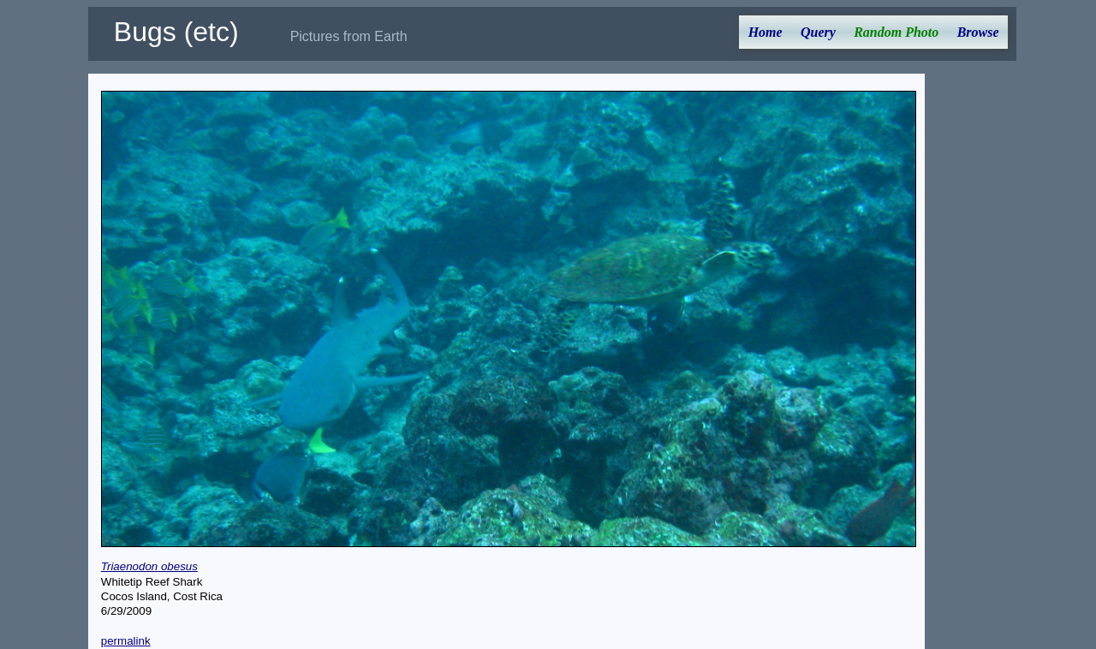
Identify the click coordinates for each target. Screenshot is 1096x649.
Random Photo (896, 32)
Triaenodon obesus (149, 566)
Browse (978, 32)
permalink (126, 640)
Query (818, 32)
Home (765, 32)
